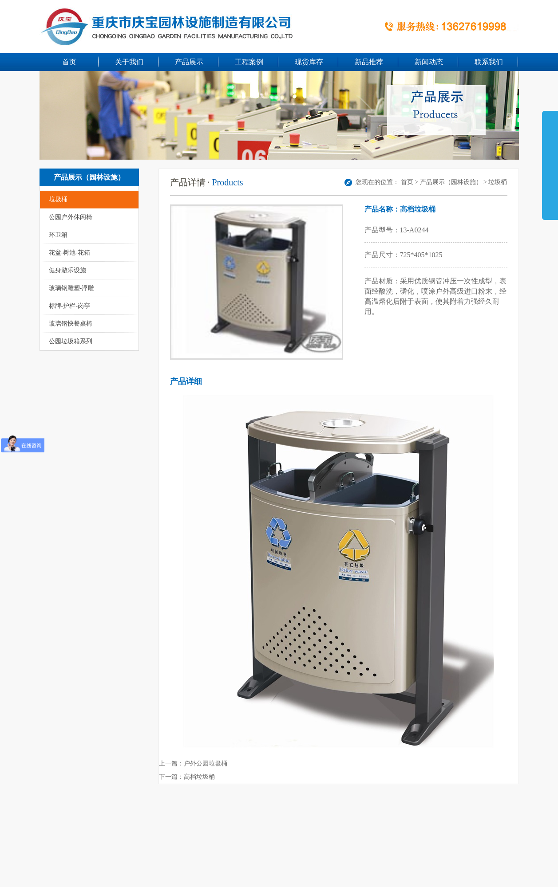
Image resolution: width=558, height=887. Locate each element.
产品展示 (189, 62)
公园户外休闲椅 (70, 217)
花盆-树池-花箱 (69, 252)
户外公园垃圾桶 (205, 763)
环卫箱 (58, 235)
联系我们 (489, 62)
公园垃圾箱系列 (70, 341)
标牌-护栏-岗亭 (69, 305)
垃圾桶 (58, 199)
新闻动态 (429, 62)
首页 (69, 62)
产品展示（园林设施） (451, 182)
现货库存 (309, 62)
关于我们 (129, 62)
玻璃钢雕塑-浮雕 (72, 288)
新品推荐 (369, 62)
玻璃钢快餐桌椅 (70, 323)
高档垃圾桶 (199, 776)
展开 (550, 161)
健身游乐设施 (67, 270)
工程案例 (249, 62)
